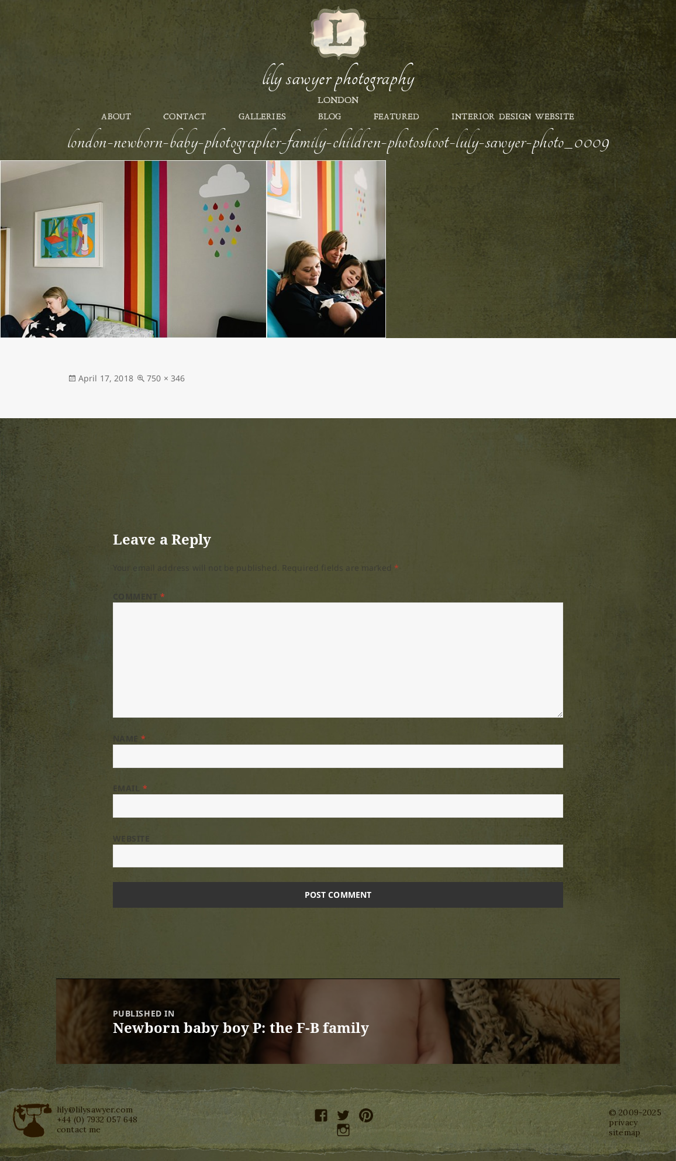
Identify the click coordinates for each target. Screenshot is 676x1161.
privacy (623, 1122)
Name (129, 738)
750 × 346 (166, 378)
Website (131, 838)
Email (130, 788)
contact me (79, 1129)
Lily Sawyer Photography (338, 78)
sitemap (624, 1132)
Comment (139, 596)
